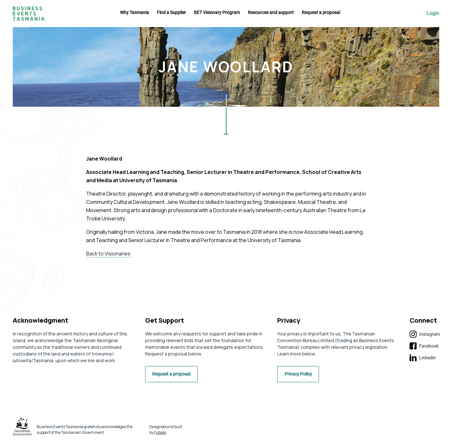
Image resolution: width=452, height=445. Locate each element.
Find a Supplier (171, 12)
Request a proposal (321, 12)
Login (432, 13)
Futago (160, 434)
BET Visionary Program (217, 12)
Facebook (424, 345)
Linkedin (423, 357)
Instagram (425, 334)
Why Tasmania (134, 12)
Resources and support (271, 12)
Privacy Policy (301, 376)
